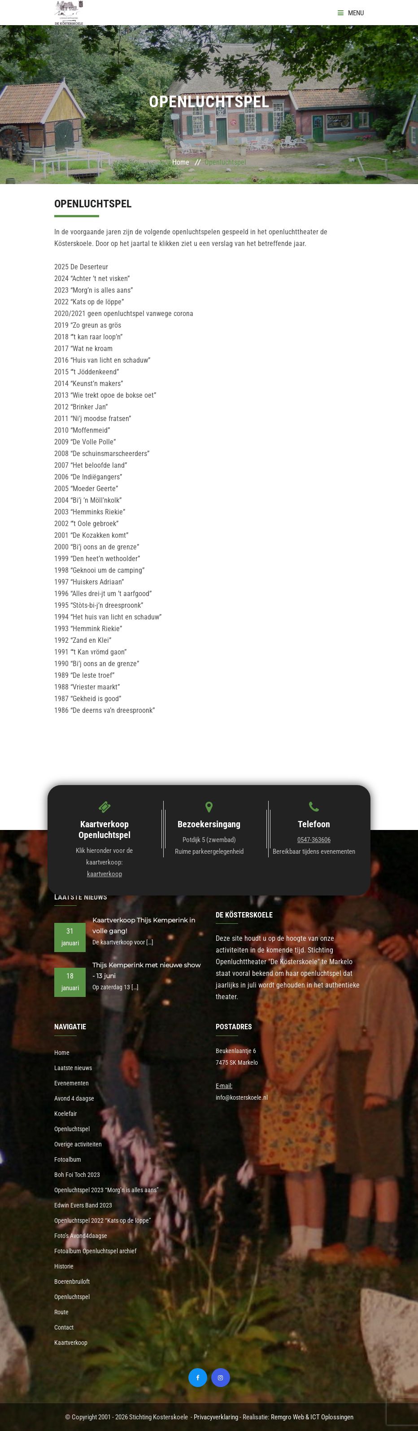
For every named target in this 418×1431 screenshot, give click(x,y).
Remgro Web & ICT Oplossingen (312, 1417)
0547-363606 (314, 840)
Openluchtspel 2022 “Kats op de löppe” (102, 1220)
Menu (351, 13)
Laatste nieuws (73, 1067)
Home (180, 162)
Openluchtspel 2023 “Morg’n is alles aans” (106, 1190)
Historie (64, 1266)
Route (61, 1312)
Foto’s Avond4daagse (80, 1235)
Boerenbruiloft (72, 1281)
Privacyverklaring (216, 1417)
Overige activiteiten (78, 1144)
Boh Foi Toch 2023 (77, 1174)
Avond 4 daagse (74, 1098)
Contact (64, 1327)
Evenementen (71, 1083)
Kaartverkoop (70, 1342)
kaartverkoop (104, 874)
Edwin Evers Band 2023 (83, 1205)
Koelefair (65, 1113)
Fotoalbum (67, 1159)
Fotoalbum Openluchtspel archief (95, 1251)
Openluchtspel (72, 1129)
